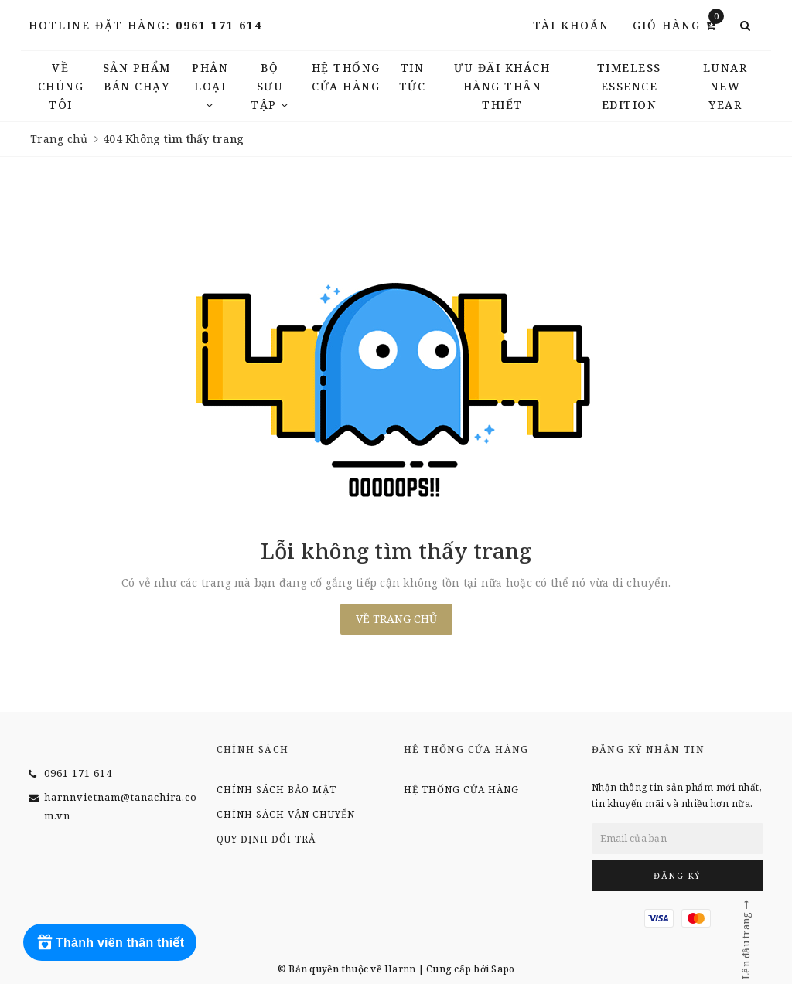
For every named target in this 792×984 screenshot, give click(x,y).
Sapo (502, 968)
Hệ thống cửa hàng (346, 77)
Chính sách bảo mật (276, 789)
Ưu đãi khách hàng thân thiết (502, 86)
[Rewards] (109, 942)
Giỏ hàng (678, 24)
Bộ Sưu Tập (270, 86)
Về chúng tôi (61, 86)
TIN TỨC (412, 77)
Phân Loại (210, 85)
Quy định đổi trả (266, 839)
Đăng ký (678, 875)
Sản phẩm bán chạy (137, 77)
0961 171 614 (219, 25)
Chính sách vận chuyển (286, 814)
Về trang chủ (396, 618)
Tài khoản (571, 25)
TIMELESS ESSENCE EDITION (629, 86)
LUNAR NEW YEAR (725, 86)
